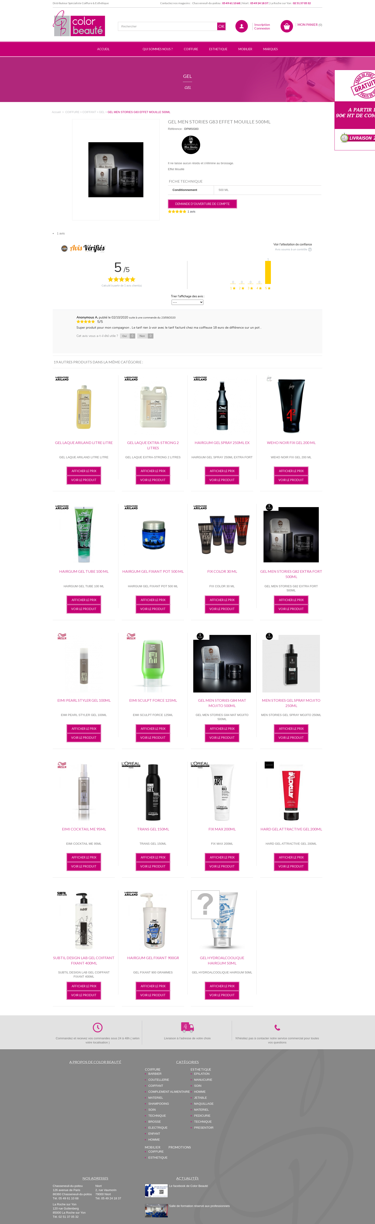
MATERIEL (155, 1097)
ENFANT (154, 1133)
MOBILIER (152, 1147)
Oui (128, 336)
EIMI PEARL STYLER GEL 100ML (84, 700)
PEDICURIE (202, 1115)
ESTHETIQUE (201, 1069)
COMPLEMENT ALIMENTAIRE (169, 1091)
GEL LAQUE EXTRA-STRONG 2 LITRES (153, 445)
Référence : (175, 129)
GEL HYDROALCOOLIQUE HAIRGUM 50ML (222, 960)
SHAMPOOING (158, 1103)
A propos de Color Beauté (95, 1062)
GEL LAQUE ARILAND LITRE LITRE (84, 442)
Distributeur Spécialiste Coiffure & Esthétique (81, 3)
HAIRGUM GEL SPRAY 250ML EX (222, 442)
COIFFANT (155, 1085)
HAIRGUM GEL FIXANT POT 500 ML (153, 571)
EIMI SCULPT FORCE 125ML (153, 700)
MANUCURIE (203, 1079)
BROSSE (154, 1121)
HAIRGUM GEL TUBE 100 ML (83, 571)
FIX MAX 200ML (222, 829)
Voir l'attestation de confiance (292, 244)
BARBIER (154, 1073)
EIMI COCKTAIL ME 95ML (84, 829)
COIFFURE (153, 1069)
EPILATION (202, 1073)
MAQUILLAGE (204, 1103)
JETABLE (200, 1097)
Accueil (56, 112)
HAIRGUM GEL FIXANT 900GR (153, 957)
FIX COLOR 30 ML (222, 571)
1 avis (61, 233)
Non (146, 336)
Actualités (187, 1178)
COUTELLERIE (158, 1079)
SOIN (152, 1109)
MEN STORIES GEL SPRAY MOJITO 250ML (291, 703)
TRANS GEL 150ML (153, 829)
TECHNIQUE (157, 1115)
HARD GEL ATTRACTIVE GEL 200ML (291, 829)
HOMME (154, 1139)
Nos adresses (95, 1178)
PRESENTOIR (204, 1127)
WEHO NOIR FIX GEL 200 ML (291, 442)
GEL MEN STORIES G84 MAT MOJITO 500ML (222, 703)
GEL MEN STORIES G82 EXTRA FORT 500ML (291, 574)
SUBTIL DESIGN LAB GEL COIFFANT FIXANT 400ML (83, 960)
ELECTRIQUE (157, 1127)
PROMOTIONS (179, 1147)
